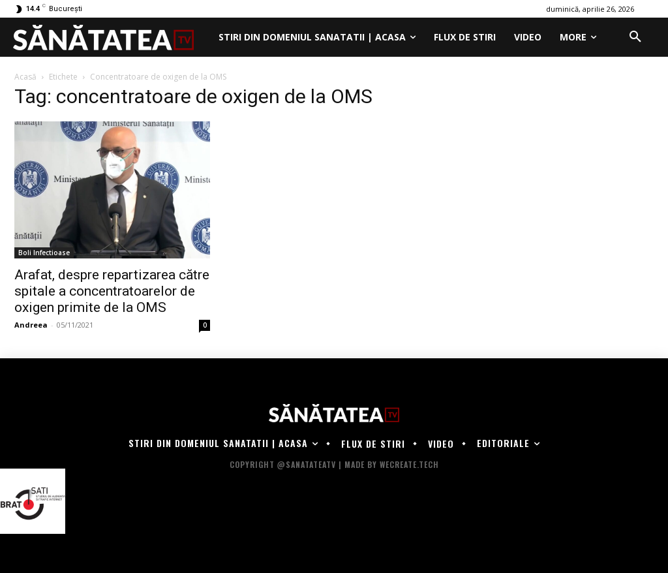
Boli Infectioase (44, 252)
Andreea (31, 325)
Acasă (25, 76)
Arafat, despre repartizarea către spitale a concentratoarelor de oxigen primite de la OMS (111, 291)
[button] (635, 37)
